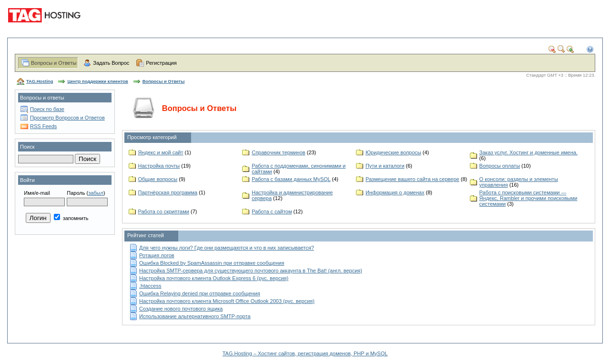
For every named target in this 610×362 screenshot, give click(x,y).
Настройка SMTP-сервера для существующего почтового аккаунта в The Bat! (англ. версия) (250, 270)
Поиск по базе (47, 109)
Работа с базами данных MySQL (291, 179)
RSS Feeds (43, 126)
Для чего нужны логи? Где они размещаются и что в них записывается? (226, 248)
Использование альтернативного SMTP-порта (195, 316)
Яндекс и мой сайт (160, 152)
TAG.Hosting (39, 81)
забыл (95, 193)
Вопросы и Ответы (53, 63)
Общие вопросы (158, 179)
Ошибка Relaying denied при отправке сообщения (199, 293)
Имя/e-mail (37, 193)
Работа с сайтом (272, 211)
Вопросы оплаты (499, 166)
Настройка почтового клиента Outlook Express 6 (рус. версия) (213, 278)
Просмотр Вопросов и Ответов (67, 118)
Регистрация (161, 63)
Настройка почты (159, 166)
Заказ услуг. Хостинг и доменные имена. (528, 152)
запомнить (71, 218)
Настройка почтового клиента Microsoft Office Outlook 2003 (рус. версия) (227, 301)
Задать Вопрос (111, 63)
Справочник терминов (278, 152)
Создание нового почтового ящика (181, 309)
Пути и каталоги (385, 166)
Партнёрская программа (168, 192)
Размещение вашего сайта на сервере (412, 179)
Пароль (76, 193)
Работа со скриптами (163, 211)
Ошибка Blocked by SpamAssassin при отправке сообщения (211, 263)
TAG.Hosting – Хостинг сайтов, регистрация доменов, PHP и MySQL (305, 353)
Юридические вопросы (393, 152)
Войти (27, 180)
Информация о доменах (395, 192)
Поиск (27, 147)
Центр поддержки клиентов (97, 81)
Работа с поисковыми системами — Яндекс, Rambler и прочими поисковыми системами (528, 198)
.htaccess (150, 286)
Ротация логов (156, 255)
